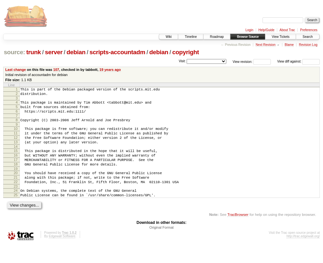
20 (16, 186)
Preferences (309, 30)
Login (249, 30)
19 (16, 182)
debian (76, 52)
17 (16, 171)
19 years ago (110, 70)
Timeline (191, 36)
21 (16, 192)
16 (16, 166)
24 (16, 207)
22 (16, 197)
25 (16, 212)
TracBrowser (237, 233)
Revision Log (308, 45)
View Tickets (280, 36)
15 (16, 160)
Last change (15, 70)
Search (308, 36)
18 (16, 177)
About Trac (287, 30)
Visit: (182, 61)
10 (16, 134)
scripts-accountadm (117, 52)
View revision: (243, 61)
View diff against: (298, 61)
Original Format (161, 246)
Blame (289, 45)
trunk (33, 52)
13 (16, 151)
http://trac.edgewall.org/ (303, 254)
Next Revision (266, 45)
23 (16, 203)
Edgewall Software (62, 254)
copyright (185, 52)
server (53, 52)
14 (16, 156)
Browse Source (248, 36)
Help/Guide (266, 30)
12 (16, 145)
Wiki (169, 36)
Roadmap (217, 36)
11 (16, 140)
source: (14, 52)
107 (56, 70)
